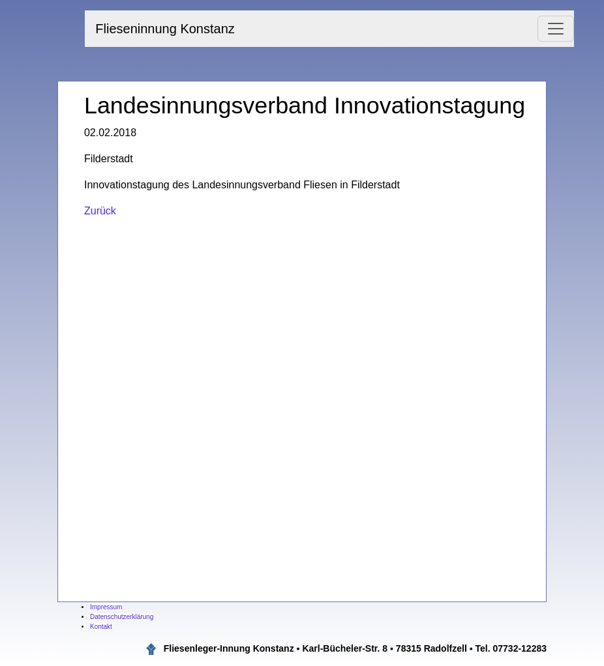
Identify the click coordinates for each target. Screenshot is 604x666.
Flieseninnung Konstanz (164, 29)
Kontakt (101, 626)
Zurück (100, 210)
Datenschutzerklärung (121, 616)
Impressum (106, 607)
